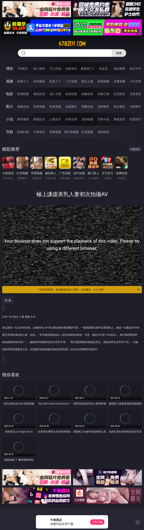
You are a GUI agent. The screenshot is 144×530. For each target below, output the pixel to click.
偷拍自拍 (39, 94)
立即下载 (97, 522)
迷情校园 (87, 119)
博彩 (9, 68)
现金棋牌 (119, 69)
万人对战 (55, 69)
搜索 (119, 53)
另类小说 (103, 119)
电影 (9, 93)
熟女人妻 (87, 81)
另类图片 (135, 107)
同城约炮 (23, 132)
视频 (9, 81)
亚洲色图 (39, 107)
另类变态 (135, 94)
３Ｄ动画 (71, 81)
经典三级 (103, 94)
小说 (9, 119)
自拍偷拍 (39, 81)
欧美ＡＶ (55, 81)
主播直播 (119, 81)
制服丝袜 (87, 94)
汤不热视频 (71, 132)
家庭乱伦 (39, 119)
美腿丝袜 (87, 107)
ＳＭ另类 (135, 81)
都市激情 (23, 119)
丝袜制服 (103, 81)
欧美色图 (55, 107)
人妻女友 (55, 119)
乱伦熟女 (119, 94)
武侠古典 (71, 119)
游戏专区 (71, 69)
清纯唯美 (103, 107)
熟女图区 (119, 107)
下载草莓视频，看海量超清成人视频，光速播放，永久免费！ (89, 289)
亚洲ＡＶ (23, 81)
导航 (9, 131)
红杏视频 (87, 132)
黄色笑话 (119, 119)
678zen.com (72, 43)
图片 (9, 106)
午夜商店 (39, 132)
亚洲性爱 (23, 94)
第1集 (8, 300)
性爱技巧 (135, 119)
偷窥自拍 (23, 107)
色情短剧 (103, 132)
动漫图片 (71, 107)
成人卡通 (55, 94)
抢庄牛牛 (135, 69)
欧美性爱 (71, 94)
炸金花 (103, 69)
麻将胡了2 (87, 69)
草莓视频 (55, 132)
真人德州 (39, 69)
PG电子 (23, 69)
